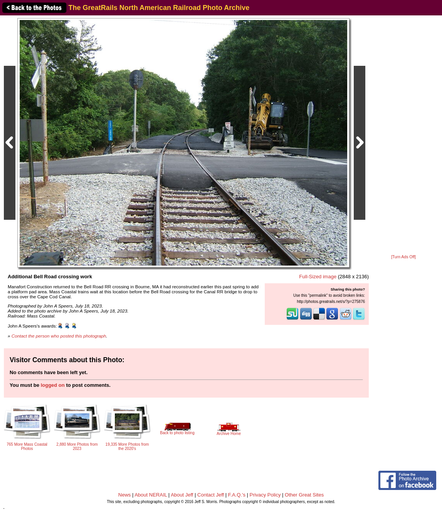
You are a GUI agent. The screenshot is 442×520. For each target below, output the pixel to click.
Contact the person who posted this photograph (59, 335)
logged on (53, 385)
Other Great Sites (304, 495)
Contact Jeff (210, 495)
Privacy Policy (265, 495)
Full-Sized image (317, 276)
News (124, 495)
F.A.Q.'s (236, 495)
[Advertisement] (403, 135)
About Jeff (182, 495)
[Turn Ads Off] (403, 257)
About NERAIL (150, 495)
